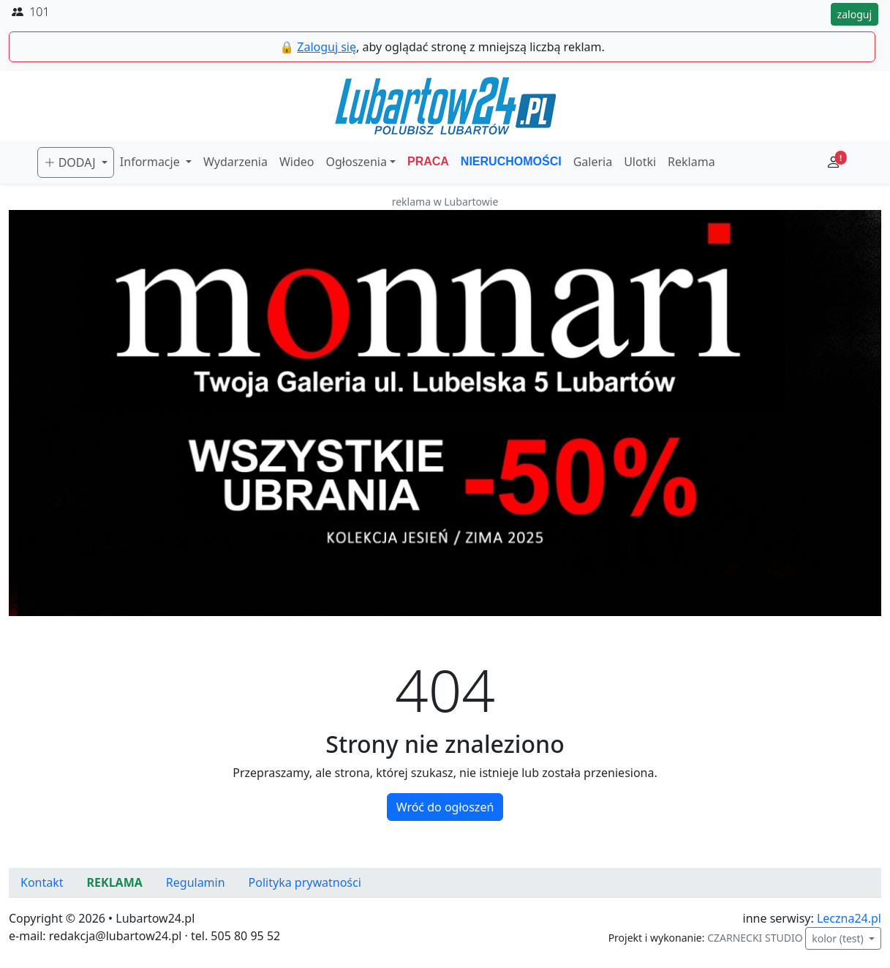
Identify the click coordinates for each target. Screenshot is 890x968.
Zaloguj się (326, 47)
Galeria (593, 162)
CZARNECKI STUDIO (754, 938)
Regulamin (195, 882)
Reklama (691, 162)
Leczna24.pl (849, 918)
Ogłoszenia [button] (356, 162)
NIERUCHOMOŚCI (511, 161)
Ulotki (640, 162)
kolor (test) (839, 938)
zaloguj (854, 14)
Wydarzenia (235, 162)
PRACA (428, 161)
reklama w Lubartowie (445, 202)
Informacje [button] (151, 162)
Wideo (296, 162)
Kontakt (42, 882)
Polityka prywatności (305, 882)
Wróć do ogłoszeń (445, 807)
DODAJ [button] (71, 162)
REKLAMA (115, 882)
